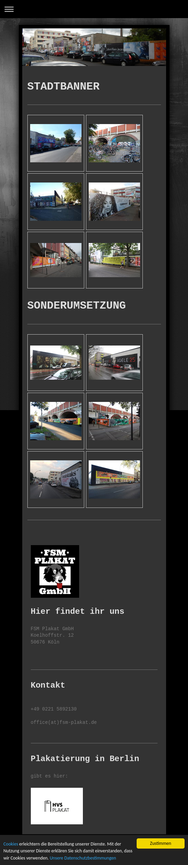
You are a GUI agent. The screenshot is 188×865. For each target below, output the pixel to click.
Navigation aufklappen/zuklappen (94, 9)
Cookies (10, 844)
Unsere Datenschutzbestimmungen (83, 858)
